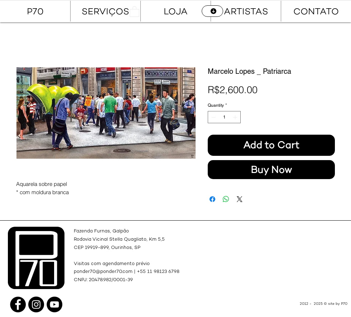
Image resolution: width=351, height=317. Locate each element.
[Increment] (236, 117)
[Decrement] (213, 117)
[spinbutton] (224, 117)
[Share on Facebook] (212, 199)
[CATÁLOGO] (212, 11)
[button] (134, 11)
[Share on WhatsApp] (226, 199)
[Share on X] (239, 199)
